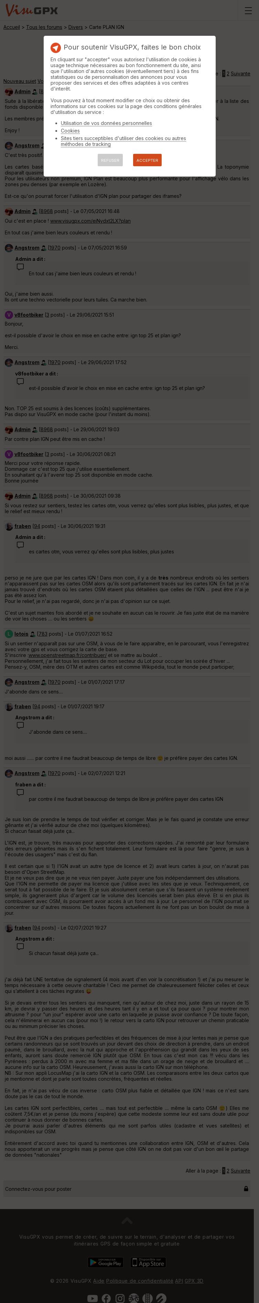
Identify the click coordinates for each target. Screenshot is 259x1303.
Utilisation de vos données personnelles (106, 123)
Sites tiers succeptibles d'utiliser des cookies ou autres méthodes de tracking (123, 141)
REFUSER (110, 160)
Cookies (70, 131)
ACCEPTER (147, 160)
